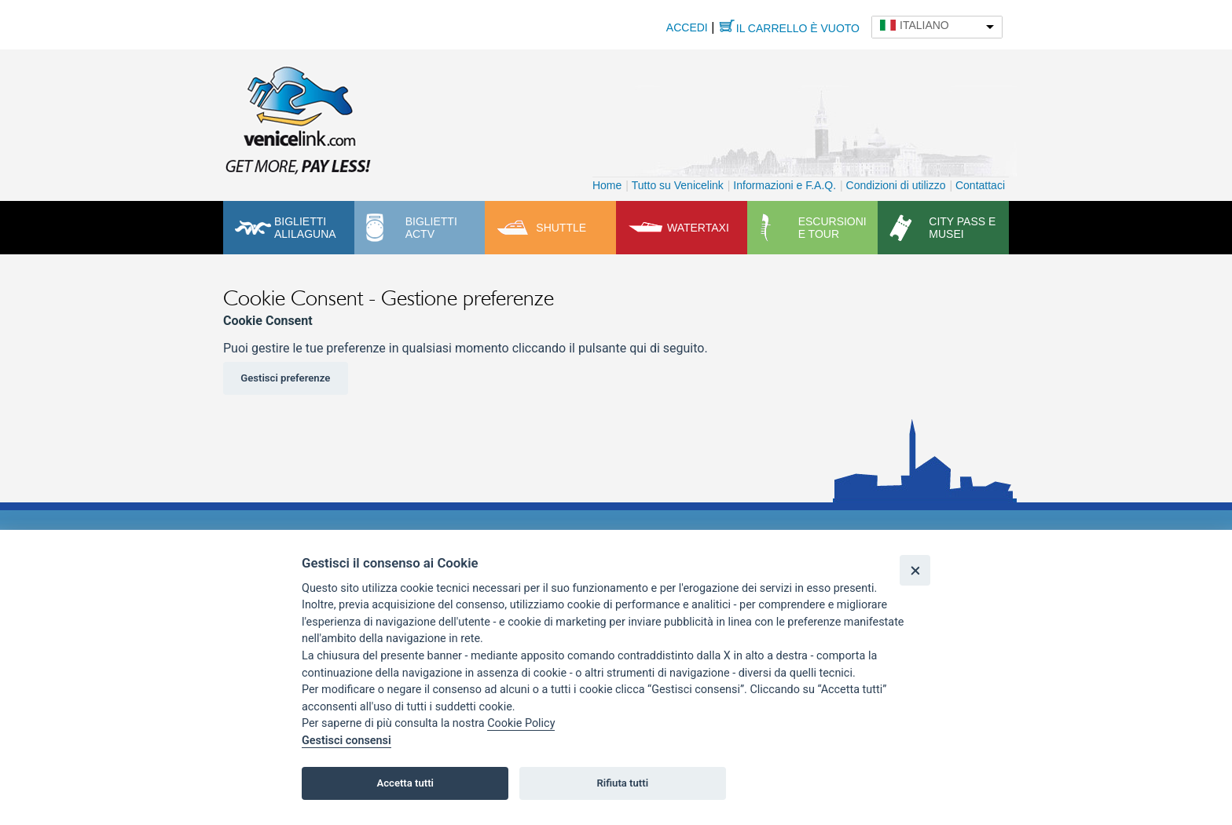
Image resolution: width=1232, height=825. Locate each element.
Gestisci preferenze (285, 378)
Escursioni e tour (832, 227)
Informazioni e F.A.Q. (784, 185)
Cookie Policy (521, 723)
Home (607, 185)
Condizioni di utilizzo (896, 185)
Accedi (687, 27)
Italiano (924, 25)
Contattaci (980, 185)
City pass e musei (962, 227)
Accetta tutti (405, 783)
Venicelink (297, 117)
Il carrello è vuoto (798, 28)
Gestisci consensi (346, 740)
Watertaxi (698, 227)
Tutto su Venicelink (678, 185)
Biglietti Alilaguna (305, 227)
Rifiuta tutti (623, 783)
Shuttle (561, 227)
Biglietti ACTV (431, 227)
